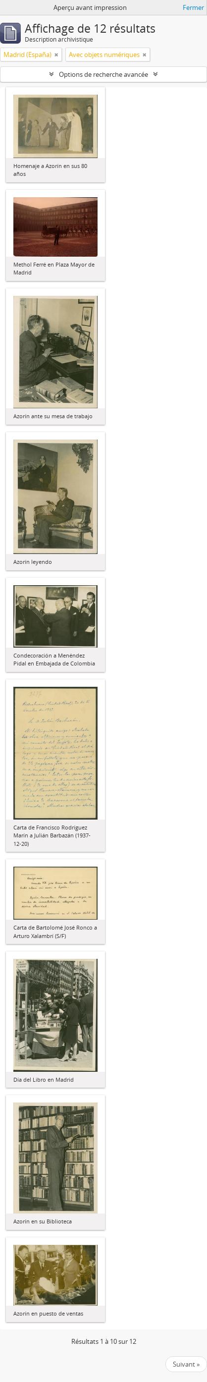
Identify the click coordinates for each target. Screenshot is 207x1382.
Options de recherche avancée (103, 74)
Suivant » (186, 1364)
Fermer (193, 7)
